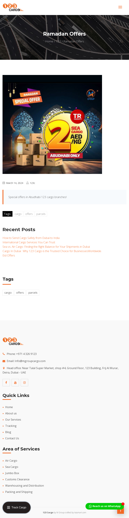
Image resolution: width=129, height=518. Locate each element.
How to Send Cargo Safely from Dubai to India (31, 238)
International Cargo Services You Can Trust (29, 242)
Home (49, 41)
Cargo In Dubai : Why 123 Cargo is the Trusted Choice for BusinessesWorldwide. (52, 251)
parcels (41, 214)
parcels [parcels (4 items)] (32, 292)
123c (32, 183)
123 (58, 41)
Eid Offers (9, 255)
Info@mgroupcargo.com (30, 361)
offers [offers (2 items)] (20, 292)
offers (29, 214)
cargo (18, 214)
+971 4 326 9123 (26, 354)
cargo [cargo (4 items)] (8, 292)
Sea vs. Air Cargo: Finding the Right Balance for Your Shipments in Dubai (46, 247)
